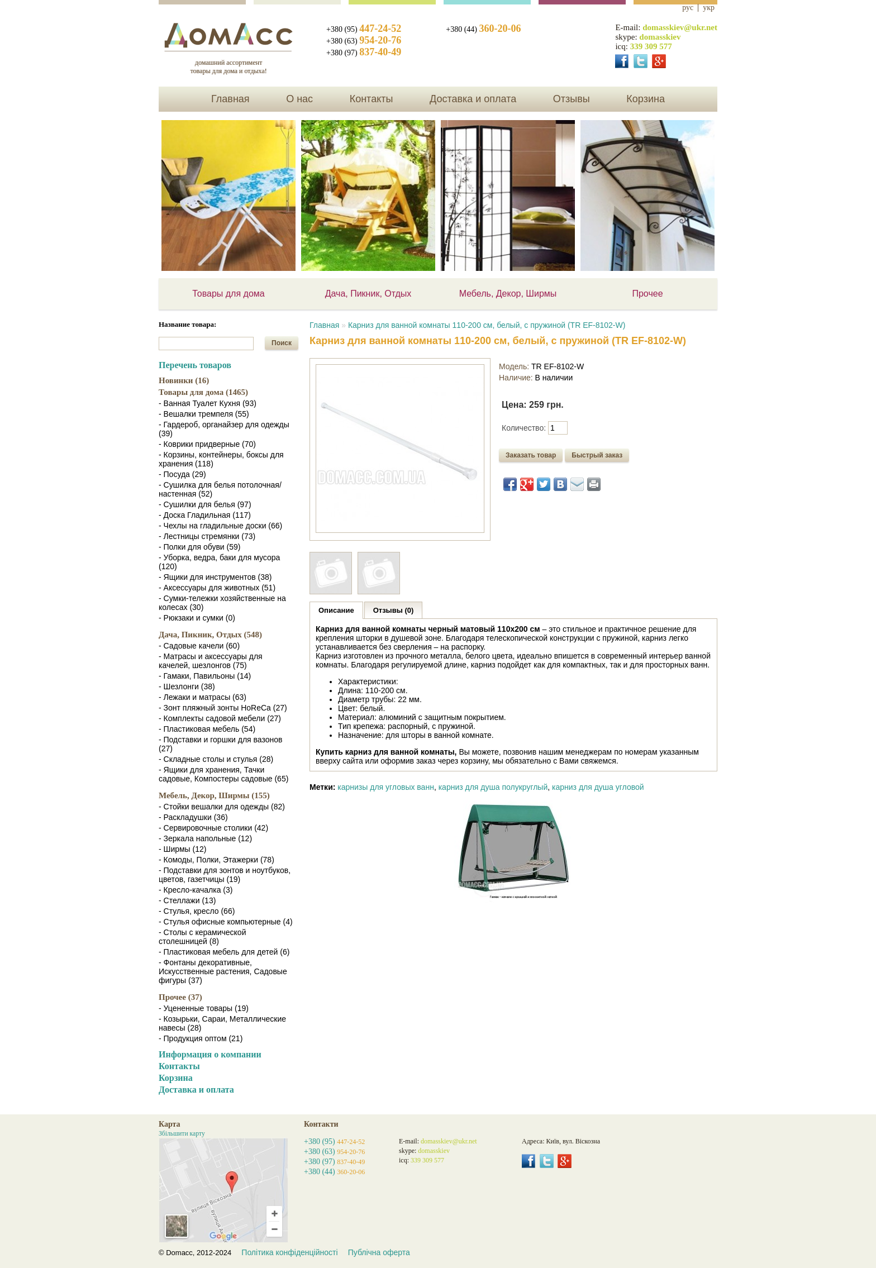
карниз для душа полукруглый (493, 787)
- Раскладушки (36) (193, 817)
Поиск (282, 343)
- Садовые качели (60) (199, 645)
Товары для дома (228, 293)
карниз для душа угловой (598, 787)
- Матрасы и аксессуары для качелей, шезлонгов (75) (211, 661)
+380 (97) (363, 53)
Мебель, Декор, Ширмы (508, 293)
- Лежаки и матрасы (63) (202, 697)
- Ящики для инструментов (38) (215, 577)
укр (709, 8)
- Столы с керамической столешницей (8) (202, 937)
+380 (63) (363, 41)
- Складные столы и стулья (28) (216, 759)
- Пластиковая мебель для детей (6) (224, 951)
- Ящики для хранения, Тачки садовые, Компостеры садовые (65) (223, 774)
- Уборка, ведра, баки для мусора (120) (219, 562)
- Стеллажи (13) (187, 900)
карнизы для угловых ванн (385, 787)
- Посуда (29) (182, 474)
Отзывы (571, 98)
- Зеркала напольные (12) (205, 838)
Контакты (371, 98)
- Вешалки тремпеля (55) (204, 413)
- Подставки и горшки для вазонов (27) (220, 744)
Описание (336, 610)
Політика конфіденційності (289, 1252)
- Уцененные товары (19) (204, 1008)
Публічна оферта (379, 1252)
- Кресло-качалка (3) (195, 889)
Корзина (645, 98)
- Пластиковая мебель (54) (207, 728)
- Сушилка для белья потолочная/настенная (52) (220, 489)
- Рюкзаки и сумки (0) (197, 617)
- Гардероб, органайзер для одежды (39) (224, 429)
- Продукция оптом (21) (200, 1038)
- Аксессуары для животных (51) (217, 587)
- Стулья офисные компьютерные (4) (226, 921)
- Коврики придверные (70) (207, 444)
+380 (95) (363, 29)
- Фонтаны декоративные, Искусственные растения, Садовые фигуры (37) (223, 971)
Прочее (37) (180, 997)
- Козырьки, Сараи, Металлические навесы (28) (222, 1023)
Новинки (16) (184, 380)
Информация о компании (210, 1054)
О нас (299, 98)
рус (687, 8)
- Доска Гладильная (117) (205, 515)
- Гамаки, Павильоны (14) (205, 675)
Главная (230, 98)
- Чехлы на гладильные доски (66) (220, 525)
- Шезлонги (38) (187, 686)
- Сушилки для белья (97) (205, 504)
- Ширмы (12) (182, 849)
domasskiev (659, 36)
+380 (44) (483, 29)
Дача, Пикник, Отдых (368, 293)
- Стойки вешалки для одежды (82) (222, 806)
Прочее (647, 293)
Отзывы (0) (393, 610)
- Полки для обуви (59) (199, 546)
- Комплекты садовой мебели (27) (220, 718)
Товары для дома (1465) (203, 392)
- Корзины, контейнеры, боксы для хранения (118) (221, 459)
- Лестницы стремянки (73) (207, 536)
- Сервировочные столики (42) (213, 827)
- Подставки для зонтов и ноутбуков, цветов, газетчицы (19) (225, 875)
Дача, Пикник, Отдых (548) (210, 634)
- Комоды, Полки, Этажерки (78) (216, 859)
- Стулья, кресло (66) (197, 911)
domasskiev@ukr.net (679, 27)
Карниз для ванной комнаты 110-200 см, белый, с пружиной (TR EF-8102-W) (487, 325)
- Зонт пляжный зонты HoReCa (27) (223, 707)
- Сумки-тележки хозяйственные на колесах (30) (222, 603)
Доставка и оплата (473, 98)
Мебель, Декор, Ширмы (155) (214, 795)
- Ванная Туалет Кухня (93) (207, 403)
